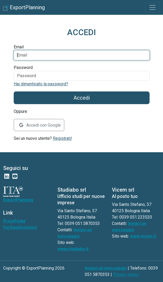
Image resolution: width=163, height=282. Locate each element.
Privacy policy (126, 274)
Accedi (81, 98)
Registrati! (62, 138)
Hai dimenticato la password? (41, 83)
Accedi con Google (40, 125)
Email (19, 46)
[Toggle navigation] (152, 7)
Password (23, 67)
